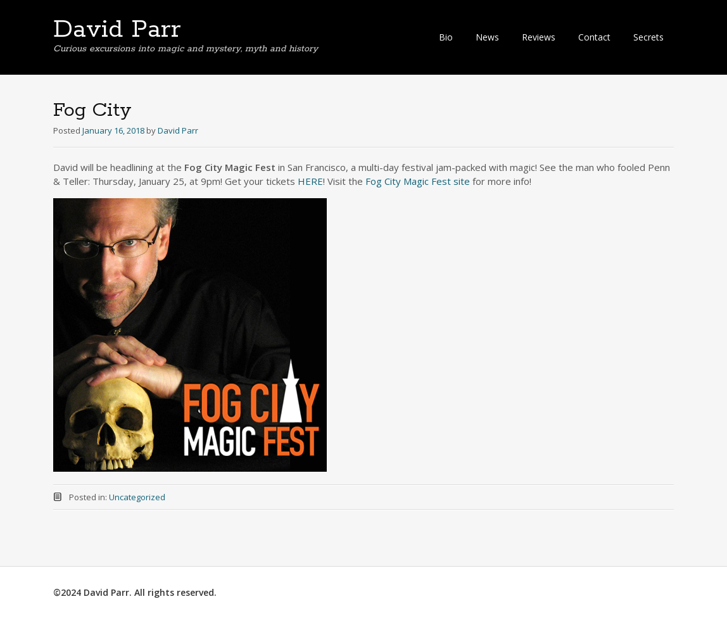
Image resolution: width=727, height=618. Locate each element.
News (487, 37)
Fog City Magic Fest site (417, 181)
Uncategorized (137, 497)
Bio (446, 37)
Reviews (538, 37)
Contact (594, 37)
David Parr (117, 30)
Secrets (648, 37)
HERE (310, 181)
